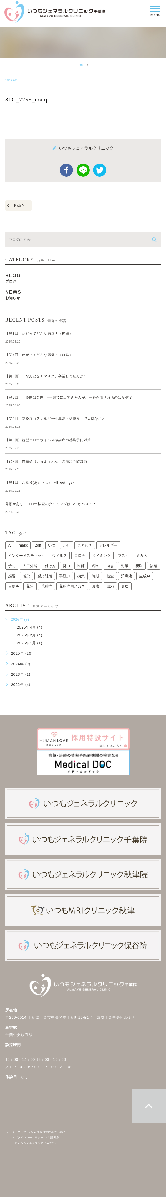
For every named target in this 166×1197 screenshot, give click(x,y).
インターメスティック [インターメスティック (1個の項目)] (26, 555)
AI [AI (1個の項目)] (10, 545)
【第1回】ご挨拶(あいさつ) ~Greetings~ (40, 483)
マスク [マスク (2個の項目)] (123, 555)
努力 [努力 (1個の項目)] (66, 566)
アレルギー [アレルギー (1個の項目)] (108, 545)
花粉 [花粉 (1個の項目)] (30, 586)
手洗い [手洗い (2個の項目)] (64, 576)
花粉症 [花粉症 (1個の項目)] (46, 586)
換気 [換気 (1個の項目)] (81, 576)
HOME (81, 65)
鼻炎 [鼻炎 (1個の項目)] (125, 586)
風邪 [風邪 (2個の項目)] (110, 586)
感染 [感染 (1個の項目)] (26, 576)
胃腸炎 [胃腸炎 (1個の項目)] (13, 586)
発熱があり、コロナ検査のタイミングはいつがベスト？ (50, 504)
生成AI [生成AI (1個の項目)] (144, 576)
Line (83, 170)
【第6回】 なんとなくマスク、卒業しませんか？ (46, 376)
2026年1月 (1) (29, 643)
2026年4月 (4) (29, 627)
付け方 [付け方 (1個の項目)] (50, 566)
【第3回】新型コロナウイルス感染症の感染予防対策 (49, 440)
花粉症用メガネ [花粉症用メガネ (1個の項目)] (72, 586)
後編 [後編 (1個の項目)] (153, 566)
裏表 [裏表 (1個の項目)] (95, 586)
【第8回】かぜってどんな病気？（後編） (39, 333)
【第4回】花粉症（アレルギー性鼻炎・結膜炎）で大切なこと (55, 419)
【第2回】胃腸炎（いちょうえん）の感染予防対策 (48, 461)
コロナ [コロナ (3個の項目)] (79, 555)
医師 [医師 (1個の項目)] (81, 566)
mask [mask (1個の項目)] (23, 545)
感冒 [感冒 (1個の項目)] (12, 576)
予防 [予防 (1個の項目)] (12, 566)
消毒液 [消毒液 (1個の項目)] (126, 576)
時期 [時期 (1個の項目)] (95, 576)
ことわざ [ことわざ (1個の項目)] (84, 545)
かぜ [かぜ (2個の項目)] (66, 545)
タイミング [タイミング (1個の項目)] (101, 555)
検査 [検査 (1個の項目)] (110, 576)
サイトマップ (15, 1132)
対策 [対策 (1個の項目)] (124, 566)
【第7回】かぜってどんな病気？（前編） (39, 355)
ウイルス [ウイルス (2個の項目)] (59, 555)
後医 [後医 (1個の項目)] (139, 566)
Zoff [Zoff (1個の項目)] (38, 545)
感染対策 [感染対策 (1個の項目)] (44, 576)
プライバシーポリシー (27, 1137)
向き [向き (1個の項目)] (110, 566)
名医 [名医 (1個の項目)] (95, 566)
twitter (99, 170)
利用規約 (51, 1137)
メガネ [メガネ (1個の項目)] (141, 555)
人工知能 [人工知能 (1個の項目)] (30, 566)
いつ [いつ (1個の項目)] (52, 545)
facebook (66, 170)
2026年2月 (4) (29, 635)
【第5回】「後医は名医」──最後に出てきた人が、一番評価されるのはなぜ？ (68, 397)
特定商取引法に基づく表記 (46, 1132)
